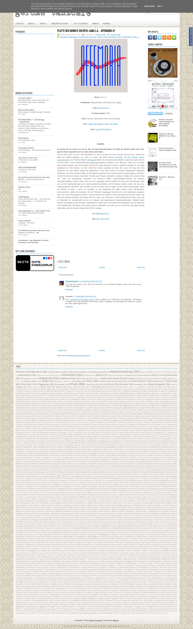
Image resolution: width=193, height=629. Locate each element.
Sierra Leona (44, 553)
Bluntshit (119, 410)
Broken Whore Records (167, 412)
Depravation (158, 432)
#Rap (119, 37)
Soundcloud (107, 129)
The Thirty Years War (94, 580)
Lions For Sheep (150, 501)
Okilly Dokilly (121, 522)
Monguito (19, 513)
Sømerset (104, 563)
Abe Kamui (144, 391)
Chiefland (91, 420)
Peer (49, 530)
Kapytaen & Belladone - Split (28, 233)
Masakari (63, 507)
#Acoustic (20, 372)
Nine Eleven (140, 517)
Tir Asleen (123, 586)
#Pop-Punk (122, 381)
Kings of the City (40, 493)
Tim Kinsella (77, 586)
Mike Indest (19, 511)
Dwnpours (171, 441)
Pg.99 (173, 530)
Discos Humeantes (64, 439)
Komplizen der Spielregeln (163, 493)
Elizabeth (60, 447)
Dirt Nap (27, 439)
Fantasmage (154, 451)
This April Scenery (129, 582)
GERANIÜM (115, 459)
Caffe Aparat (149, 414)
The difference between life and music (34, 230)
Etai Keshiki (97, 449)
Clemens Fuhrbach (97, 422)
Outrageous (171, 524)
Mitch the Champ (141, 511)
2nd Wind (63, 389)
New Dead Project (73, 517)
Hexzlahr (174, 472)
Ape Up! (139, 399)
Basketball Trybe (154, 405)
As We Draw (101, 401)
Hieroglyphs (52, 474)
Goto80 (73, 466)
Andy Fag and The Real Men (168, 397)
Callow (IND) (48, 416)
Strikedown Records (86, 561)
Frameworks (47, 457)
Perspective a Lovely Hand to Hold (92, 530)
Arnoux (61, 401)
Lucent (144, 503)
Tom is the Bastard (93, 588)
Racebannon (130, 536)
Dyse (25, 443)
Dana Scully (136, 428)
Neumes (39, 517)
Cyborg (72, 428)
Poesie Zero (148, 532)
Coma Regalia (83, 424)
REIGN (103, 536)
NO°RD (48, 515)
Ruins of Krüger (76, 544)
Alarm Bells (104, 393)
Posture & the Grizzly (35, 534)
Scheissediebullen (130, 546)
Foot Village (121, 455)
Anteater (75, 399)
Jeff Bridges (46, 484)
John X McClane (41, 486)
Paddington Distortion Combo (111, 526)
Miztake (166, 511)
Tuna (168, 592)
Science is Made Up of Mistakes (51, 549)
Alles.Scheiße (108, 395)
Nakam (63, 515)
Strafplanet (56, 561)
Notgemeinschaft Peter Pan (99, 520)
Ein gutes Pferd (91, 445)
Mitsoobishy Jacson (155, 511)
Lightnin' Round (30, 501)
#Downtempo (88, 375)
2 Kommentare (115, 34)
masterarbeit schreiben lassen (82, 299)
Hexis (167, 472)
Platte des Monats (81, 23)
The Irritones (168, 571)
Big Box (110, 408)
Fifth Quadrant (133, 453)
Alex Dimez (155, 393)
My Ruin (146, 513)
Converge (35, 426)
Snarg (18, 555)
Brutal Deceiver (46, 414)
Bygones (124, 414)
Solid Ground (141, 555)
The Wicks (160, 580)
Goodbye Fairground (40, 466)
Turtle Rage (54, 594)
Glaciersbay (82, 464)
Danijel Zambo (160, 428)
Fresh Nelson (114, 457)
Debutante (55, 432)
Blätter (141, 410)
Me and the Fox (164, 507)
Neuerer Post (62, 267)
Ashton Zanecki (160, 401)
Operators (98, 524)
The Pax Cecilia (97, 575)
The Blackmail (73, 567)
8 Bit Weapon (140, 389)
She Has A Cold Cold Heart (96, 551)
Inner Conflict (143, 480)
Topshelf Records (153, 588)
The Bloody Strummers (88, 567)
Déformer (43, 443)
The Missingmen (154, 573)
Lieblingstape (23, 197)
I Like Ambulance (171, 476)
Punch (29, 536)
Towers (53, 590)
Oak (58, 522)
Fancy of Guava (143, 451)
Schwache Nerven (21, 549)
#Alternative (35, 372)
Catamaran (58, 418)
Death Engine (162, 430)
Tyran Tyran (69, 594)
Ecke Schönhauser (163, 443)
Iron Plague (21, 482)
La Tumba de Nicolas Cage (32, 497)
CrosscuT (156, 426)
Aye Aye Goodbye (149, 403)
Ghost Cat (167, 462)
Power (57, 534)
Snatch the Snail (28, 555)
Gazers (76, 462)
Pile (19, 189)
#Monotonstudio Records (61, 381)
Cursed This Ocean (47, 428)
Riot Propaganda (165, 540)
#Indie (99, 37)
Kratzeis (56, 495)
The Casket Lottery (166, 567)
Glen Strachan (109, 464)
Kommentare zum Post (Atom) (78, 355)
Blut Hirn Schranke (130, 410)
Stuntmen (110, 561)
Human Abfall (159, 474)
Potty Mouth (48, 534)
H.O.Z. (128, 468)
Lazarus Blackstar (171, 497)
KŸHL (129, 495)
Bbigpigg (164, 405)
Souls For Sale (99, 557)
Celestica (96, 418)
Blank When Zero (70, 410)
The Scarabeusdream (56, 578)
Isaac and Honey (33, 482)
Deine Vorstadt (118, 432)
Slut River (145, 553)
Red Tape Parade (69, 538)
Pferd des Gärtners (162, 530)
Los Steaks (78, 503)
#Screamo (124, 384)
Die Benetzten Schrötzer (150, 434)
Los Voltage (88, 503)
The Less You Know (70, 573)
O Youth (28, 522)
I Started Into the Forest (92, 478)
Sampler (33, 23)
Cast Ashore (41, 418)
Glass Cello (91, 464)
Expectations (20, 451)
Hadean (18, 470)
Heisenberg (69, 472)
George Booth (107, 462)
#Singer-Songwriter (156, 384)
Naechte (55, 515)
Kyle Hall (107, 495)
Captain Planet (150, 416)
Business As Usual (87, 414)
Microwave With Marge (155, 509)
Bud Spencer (75, 414)
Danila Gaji (171, 428)
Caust (66, 418)
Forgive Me (167, 455)
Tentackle (130, 565)
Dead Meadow (123, 430)
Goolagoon (65, 466)
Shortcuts (174, 551)
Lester (160, 499)
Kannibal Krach (51, 488)
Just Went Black (134, 486)
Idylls (28, 480)
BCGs (175, 403)
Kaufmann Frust (124, 488)
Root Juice (139, 542)
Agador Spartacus (49, 393)
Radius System (141, 536)
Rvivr (113, 544)
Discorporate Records (49, 439)
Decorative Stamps (94, 432)
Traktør (105, 590)
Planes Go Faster (124, 532)
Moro (41, 513)
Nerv (17, 517)
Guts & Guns (109, 468)
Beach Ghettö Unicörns (23, 408)
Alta (152, 395)
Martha (48, 507)
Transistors (113, 590)
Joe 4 (121, 484)
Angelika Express (23, 399)
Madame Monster (47, 505)
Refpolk (111, 538)
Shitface (145, 551)
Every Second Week (127, 449)
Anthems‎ (83, 399)
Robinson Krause (68, 542)
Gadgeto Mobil (144, 459)
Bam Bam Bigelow (105, 405)
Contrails (19, 426)
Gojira (168, 464)
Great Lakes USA (138, 466)
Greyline (149, 466)
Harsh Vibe (132, 470)
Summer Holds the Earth (33, 563)
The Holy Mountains (116, 571)
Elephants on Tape (30, 447)
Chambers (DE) (133, 418)
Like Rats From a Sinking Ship (86, 501)
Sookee (56, 557)
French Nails (104, 457)
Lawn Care (145, 497)
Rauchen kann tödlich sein (35, 538)
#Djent (57, 375)
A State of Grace (37, 391)
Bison (164, 408)
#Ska (172, 384)
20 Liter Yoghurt (46, 389)
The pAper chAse (56, 582)
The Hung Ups (129, 571)
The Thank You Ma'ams (77, 580)
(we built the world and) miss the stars (34, 177)
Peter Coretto (121, 530)
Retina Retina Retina (68, 540)
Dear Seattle (144, 430)
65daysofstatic (116, 389)
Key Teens (96, 490)
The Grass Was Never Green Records (52, 571)
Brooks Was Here (21, 414)
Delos (127, 432)
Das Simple (38, 430)
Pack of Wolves (87, 526)
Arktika (44, 401)
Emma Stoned (95, 447)
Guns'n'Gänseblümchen (95, 468)
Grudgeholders (57, 468)
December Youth (81, 432)
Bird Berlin (146, 408)
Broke (156, 412)
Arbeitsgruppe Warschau (152, 399)
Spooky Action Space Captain (67, 559)
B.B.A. (159, 403)
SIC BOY (133, 544)
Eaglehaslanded (86, 443)
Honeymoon (97, 474)
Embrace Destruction (71, 447)
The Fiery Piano (117, 569)
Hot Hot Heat (127, 474)
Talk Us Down (22, 565)
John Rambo (29, 486)
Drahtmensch (92, 441)
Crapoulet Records (118, 426)
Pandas (20, 528)
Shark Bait (73, 551)
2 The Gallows (33, 389)
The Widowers (170, 580)
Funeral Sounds (59, 459)
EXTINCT (74, 443)
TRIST (112, 563)
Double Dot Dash (52, 441)
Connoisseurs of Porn (144, 424)
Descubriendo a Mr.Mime (109, 434)
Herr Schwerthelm (132, 472)
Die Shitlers (70, 437)
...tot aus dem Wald (154, 387)
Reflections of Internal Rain (97, 538)
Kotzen (41, 495)
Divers (153, 439)
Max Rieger (121, 507)
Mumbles (94, 513)
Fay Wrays (52, 453)
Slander (84, 553)
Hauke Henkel (152, 470)
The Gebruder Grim (156, 569)
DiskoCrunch (100, 439)
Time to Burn (113, 586)
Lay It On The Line (157, 497)
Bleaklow (81, 410)
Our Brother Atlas (115, 524)
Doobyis (32, 441)
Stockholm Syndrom (22, 561)
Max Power (111, 507)
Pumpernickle (20, 536)
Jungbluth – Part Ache (26, 223)
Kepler (89, 490)
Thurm (145, 584)
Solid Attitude (130, 555)
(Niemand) (122, 387)
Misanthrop (93, 511)
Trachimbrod (80, 590)
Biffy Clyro (102, 408)
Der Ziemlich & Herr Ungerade (56, 434)
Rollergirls (120, 542)
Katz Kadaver (113, 488)
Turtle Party (44, 594)
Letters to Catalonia (171, 499)
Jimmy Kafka (102, 484)
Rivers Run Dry (47, 542)
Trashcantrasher (154, 590)
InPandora (99, 480)
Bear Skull (36, 408)
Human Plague (31, 476)
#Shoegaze (138, 384)
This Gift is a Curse (156, 582)
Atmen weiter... (47, 403)
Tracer (71, 590)
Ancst (63, 397)
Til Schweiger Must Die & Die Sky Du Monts (57, 586)
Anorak (39, 399)
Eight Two (80, 445)
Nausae (120, 515)
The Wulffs (20, 582)
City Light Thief (66, 422)
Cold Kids (167, 422)
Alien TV (44, 395)
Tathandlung (60, 565)
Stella (173, 559)
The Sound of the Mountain (153, 578)
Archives (169, 113)
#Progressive (43, 384)
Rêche (120, 544)
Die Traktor (80, 437)
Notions (112, 520)
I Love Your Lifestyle (24, 478)
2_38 (56, 389)
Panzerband (29, 528)
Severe (156, 549)
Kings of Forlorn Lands (25, 493)
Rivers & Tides (35, 542)
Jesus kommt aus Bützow (80, 484)
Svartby (68, 563)
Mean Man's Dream (29, 509)
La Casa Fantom (151, 495)
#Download (64, 37)
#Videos (59, 387)
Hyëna (53, 476)
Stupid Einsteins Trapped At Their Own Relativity (131, 561)
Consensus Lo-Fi (159, 424)
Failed (111, 451)
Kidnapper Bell (124, 490)
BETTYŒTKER (33, 405)
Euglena (105, 449)
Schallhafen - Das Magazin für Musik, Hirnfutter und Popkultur (33, 241)
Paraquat (76, 528)
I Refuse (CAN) (54, 478)
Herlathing (121, 472)
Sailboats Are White (24, 546)
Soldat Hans (106, 555)
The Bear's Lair (47, 567)
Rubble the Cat (31, 544)
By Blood (116, 414)
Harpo (102, 470)
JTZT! (96, 482)
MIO (163, 503)
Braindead (95, 412)
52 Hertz (106, 389)
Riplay (175, 540)
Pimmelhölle (65, 532)
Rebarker (49, 538)
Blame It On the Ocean (55, 410)
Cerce (104, 418)
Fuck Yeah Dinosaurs (30, 459)
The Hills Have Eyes (101, 571)
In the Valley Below (87, 480)
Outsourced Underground (24, 526)
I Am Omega (88, 476)
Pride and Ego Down (87, 534)
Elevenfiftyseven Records (46, 447)
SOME (141, 544)
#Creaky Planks (172, 372)
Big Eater (118, 408)
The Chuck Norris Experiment (34, 569)
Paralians (68, 528)
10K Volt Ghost (170, 387)
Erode (52, 449)
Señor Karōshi (20, 551)
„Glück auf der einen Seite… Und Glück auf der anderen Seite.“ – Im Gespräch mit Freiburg (34, 201)
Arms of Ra (52, 401)
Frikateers (134, 457)
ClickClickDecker (111, 422)
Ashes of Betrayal (146, 401)
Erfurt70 (35, 449)
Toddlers (161, 586)
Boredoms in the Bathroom (35, 412)
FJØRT (69, 451)
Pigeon (55, 532)
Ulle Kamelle (95, 594)
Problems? (122, 534)
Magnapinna (59, 505)
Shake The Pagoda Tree (59, 551)
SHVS (126, 544)
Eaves (132, 443)
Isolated (54, 482)
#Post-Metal (157, 381)
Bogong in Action (164, 410)
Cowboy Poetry (104, 426)
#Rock (111, 384)
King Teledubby (172, 490)
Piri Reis (93, 532)
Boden (154, 410)
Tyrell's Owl (79, 594)
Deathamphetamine (43, 432)
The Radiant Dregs (171, 575)
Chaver (18, 420)
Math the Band (73, 507)
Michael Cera (142, 509)
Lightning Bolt (41, 501)
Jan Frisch (171, 482)
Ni (92, 517)
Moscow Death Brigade (52, 513)
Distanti (116, 439)
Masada (55, 507)
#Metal (45, 381)
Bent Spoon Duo (81, 408)
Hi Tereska (29, 474)
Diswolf (146, 439)
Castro (50, 418)
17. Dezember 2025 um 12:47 (84, 296)
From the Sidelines (153, 457)
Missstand (130, 511)
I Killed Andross (157, 476)
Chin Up (98, 420)
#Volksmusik (126, 37)
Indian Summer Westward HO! (114, 480)
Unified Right (124, 594)
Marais (151, 505)
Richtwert (143, 540)
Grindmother (171, 466)
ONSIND (51, 522)
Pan (175, 526)
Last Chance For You (118, 497)
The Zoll (28, 582)
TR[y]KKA (119, 563)
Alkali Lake (60, 395)
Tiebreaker (168, 584)
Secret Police (123, 549)
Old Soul (158, 522)
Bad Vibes (83, 405)
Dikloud (162, 437)
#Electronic (129, 375)
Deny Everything (147, 432)
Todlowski (28, 588)
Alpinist (131, 395)
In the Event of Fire (73, 480)
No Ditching (157, 517)
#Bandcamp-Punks (98, 372)
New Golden (85, 517)
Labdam (57, 497)
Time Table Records (100, 586)
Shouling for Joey (23, 553)
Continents (171, 424)
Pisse (100, 532)
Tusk (62, 594)
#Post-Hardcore (138, 381)
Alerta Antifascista (143, 393)
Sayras (120, 546)
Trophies (89, 592)
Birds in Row (156, 408)
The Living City (83, 573)
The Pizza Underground (140, 575)
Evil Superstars (170, 449)
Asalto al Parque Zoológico (116, 401)
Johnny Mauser (66, 486)
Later (128, 497)
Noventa (137, 520)
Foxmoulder (22, 457)
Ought (105, 524)
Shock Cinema (154, 551)
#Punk (73, 384)
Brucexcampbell (34, 414)
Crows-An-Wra (165, 426)
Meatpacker (41, 509)
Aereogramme (172, 391)
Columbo (74, 424)
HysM (46, 476)
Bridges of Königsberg (117, 412)
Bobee (147, 410)
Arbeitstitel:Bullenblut (22, 401)
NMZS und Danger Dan (35, 515)
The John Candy (40, 573)
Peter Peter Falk (143, 530)
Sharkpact (82, 551)
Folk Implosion (93, 455)
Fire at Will (49, 455)
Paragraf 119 (58, 528)
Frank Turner (57, 457)
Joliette (75, 486)
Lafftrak (80, 497)
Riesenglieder (153, 540)
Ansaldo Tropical (64, 399)
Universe (133, 594)
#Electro (99, 375)
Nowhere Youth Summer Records (153, 520)
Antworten (69, 289)
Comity (101, 424)
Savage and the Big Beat (98, 546)
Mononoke (27, 513)
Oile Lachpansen (109, 522)
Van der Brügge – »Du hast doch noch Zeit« (34, 150)
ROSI (110, 536)
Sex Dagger (164, 549)
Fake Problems (120, 451)
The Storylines (51, 580)
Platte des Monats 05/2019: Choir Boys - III (168, 136)
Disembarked (89, 439)
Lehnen (75, 499)
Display (109, 439)
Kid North (105, 490)
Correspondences (58, 426)
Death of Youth (30, 432)
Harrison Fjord (122, 470)
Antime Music (120, 399)
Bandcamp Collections (61, 23)
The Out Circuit (67, 575)
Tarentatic (51, 565)
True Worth (126, 592)
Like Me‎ (71, 501)
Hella (77, 472)
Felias (76, 453)
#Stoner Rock (45, 387)
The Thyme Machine (109, 580)
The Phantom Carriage (124, 575)
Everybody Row (141, 449)
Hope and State (115, 474)
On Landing (19, 524)
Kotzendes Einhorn (26, 148)
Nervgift (24, 517)
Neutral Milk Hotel (49, 517)
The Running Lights (41, 578)
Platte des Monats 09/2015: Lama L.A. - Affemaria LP (86, 30)
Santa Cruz (71, 546)
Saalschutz (157, 544)
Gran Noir (94, 466)
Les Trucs (152, 499)
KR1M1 (18, 488)
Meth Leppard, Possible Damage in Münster (34, 112)
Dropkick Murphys (104, 441)
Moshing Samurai (67, 513)
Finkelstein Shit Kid (22, 455)
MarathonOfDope (169, 505)
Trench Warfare (34, 592)
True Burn (118, 592)
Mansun (144, 505)
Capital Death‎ (127, 416)
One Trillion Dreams (69, 524)
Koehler (131, 493)
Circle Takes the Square (44, 422)
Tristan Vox (80, 592)
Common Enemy (111, 424)
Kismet (50, 493)
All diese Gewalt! (72, 395)
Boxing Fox (76, 412)
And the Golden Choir (83, 397)
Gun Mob (82, 468)
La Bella (141, 495)
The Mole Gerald (167, 573)
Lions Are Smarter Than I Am (134, 501)
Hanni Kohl (68, 470)
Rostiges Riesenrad (171, 542)
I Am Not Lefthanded (74, 476)
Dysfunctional (33, 443)
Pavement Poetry (23, 530)
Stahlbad (118, 559)
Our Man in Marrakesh (145, 524)
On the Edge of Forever (33, 524)
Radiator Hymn (24, 187)
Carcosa (160, 416)
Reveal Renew (94, 540)
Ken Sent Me (53, 490)
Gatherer (19, 462)
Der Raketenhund (21, 434)
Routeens (21, 544)
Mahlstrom (69, 505)
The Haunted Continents (84, 571)
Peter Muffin (131, 530)
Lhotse (20, 501)
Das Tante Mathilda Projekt (52, 430)
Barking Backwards (126, 405)
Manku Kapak (111, 505)
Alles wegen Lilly (96, 395)
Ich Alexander (153, 478)
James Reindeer (161, 482)
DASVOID (100, 428)
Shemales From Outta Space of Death (119, 551)
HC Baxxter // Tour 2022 (27, 170)
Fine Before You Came (168, 453)
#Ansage (62, 372)
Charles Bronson (146, 418)
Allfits (116, 395)
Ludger (151, 503)
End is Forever (134, 447)
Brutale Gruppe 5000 (61, 414)
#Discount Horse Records (45, 375)
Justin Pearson (146, 486)
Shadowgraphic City (33, 551)
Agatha (60, 393)
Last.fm (98, 129)
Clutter (128, 422)
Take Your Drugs (172, 563)
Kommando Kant (147, 493)
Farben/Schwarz (166, 451)
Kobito (114, 493)
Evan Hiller (114, 449)
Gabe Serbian (133, 459)
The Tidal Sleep (124, 580)
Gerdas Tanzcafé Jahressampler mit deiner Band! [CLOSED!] (166, 123)
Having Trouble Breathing (36, 472)
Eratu (28, 449)
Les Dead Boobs (141, 499)
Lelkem (117, 499)
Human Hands (170, 474)
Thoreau (45, 584)
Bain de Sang (93, 405)
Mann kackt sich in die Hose (129, 505)
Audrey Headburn (66, 403)
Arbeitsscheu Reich (169, 399)
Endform (144, 447)
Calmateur (57, 416)
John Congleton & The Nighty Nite (156, 484)
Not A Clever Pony (82, 520)
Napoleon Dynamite (80, 515)
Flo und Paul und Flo (79, 455)
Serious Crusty (100, 34)
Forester (159, 455)
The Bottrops (112, 567)
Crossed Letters (24, 98)
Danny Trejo (20, 430)
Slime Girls (104, 553)
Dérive (51, 443)
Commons (122, 424)
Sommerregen (20, 557)
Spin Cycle (43, 559)
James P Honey (148, 482)
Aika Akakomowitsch (83, 393)
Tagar (150, 563)
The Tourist (134, 580)
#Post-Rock (26, 384)
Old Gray (150, 522)
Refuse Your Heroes (122, 538)
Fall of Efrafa (131, 451)
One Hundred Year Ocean (52, 524)
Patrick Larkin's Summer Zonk (143, 528)
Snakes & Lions (170, 553)
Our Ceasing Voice (130, 524)
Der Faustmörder (169, 432)
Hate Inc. (141, 470)
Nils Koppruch (129, 517)
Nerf (173, 515)
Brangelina (104, 412)
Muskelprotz (128, 513)
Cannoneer (105, 416)
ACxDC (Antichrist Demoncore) (95, 391)
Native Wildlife (111, 515)
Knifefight (89, 493)
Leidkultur (94, 499)
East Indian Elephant (100, 443)
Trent (42, 592)
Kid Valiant (114, 490)
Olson (173, 522)
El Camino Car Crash (142, 445)
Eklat (121, 445)
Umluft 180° (113, 594)
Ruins (67, 544)
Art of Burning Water (88, 401)
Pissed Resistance (110, 532)
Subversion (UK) (169, 561)
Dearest (152, 430)
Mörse (175, 513)
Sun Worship (47, 563)
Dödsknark (58, 443)
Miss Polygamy (104, 511)
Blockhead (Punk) (108, 410)
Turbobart (26, 594)
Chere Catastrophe (62, 420)
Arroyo (78, 401)
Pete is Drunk (110, 530)
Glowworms (133, 464)
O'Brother (36, 522)
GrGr (79, 466)
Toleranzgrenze (60, 588)
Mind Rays (50, 511)
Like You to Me (103, 501)
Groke (18, 468)
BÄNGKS (133, 414)
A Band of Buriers (152, 389)
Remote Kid (156, 538)
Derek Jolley (87, 434)
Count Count (80, 426)
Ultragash (104, 594)
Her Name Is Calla (110, 472)
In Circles (42, 480)
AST (120, 391)
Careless (168, 416)
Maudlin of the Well (86, 507)
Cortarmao (70, 426)
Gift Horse (34, 464)
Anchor (56, 397)
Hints (60, 474)
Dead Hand (101, 430)
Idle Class (21, 480)
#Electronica (73, 37)
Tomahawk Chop (107, 588)
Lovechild (136, 503)
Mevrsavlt (132, 509)
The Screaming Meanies (72, 578)
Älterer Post (141, 267)
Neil (137, 515)
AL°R (109, 391)
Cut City (65, 428)
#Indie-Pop (118, 378)
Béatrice (140, 414)
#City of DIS (160, 372)
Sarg (78, 546)
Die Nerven (52, 437)
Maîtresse (131, 507)
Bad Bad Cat (63, 405)
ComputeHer (132, 424)
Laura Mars (136, 497)
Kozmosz (48, 495)
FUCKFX (77, 451)
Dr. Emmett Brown (79, 441)
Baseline (143, 405)
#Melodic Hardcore (30, 381)
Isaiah (43, 482)
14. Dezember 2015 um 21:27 (90, 281)
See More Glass (135, 549)
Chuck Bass (30, 422)
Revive (104, 540)
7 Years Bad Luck (128, 389)
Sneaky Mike (41, 555)
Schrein (172, 546)
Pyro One (57, 536)
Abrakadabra (154, 391)
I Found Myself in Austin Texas (103, 476)
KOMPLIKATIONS (169, 486)
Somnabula (31, 557)
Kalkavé (31, 488)
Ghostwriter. (25, 464)
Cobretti (145, 422)
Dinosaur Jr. (171, 437)
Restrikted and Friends (46, 540)
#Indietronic (145, 378)
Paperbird (49, 528)
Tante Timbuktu (34, 565)
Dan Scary (127, 428)
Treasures (172, 590)
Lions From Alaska (164, 501)
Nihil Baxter (107, 517)
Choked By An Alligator (111, 420)
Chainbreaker (112, 418)
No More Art (24, 520)
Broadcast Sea (146, 412)
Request (33, 540)
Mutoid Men (138, 513)
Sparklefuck (142, 557)
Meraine (114, 509)
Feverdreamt (111, 453)
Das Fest (29, 430)
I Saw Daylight (66, 478)
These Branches (109, 582)
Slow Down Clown (127, 553)
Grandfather (115, 466)
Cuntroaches (34, 428)
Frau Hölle (85, 457)
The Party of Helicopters (82, 575)
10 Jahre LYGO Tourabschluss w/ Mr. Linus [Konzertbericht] (168, 165)
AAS (82, 391)
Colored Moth (65, 424)
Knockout (97, 493)
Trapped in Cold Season (138, 590)
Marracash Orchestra (37, 507)
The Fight (128, 569)
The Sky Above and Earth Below (132, 578)
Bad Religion (73, 405)
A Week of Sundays (65, 391)
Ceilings (80, 418)
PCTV (59, 526)
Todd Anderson (151, 586)
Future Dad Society (73, 459)
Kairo (24, 488)
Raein (151, 536)
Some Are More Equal (167, 555)
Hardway (88, 470)
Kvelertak (93, 495)
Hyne (40, 476)
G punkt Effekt (93, 459)
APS (115, 391)
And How (71, 397)
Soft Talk (91, 555)
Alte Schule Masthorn (162, 395)
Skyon (77, 553)
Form (175, 455)
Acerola (163, 391)
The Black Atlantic (60, 567)
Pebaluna (43, 530)
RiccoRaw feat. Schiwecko (130, 540)
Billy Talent (136, 408)
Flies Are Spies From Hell (63, 455)
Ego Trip (62, 445)
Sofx (98, 555)
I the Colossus (131, 478)
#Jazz (164, 379)
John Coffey (140, 484)
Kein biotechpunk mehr (26, 140)
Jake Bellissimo (135, 482)
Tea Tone (84, 565)
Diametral (137, 434)
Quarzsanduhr (80, 536)
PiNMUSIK (95, 23)
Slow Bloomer (114, 553)
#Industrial (156, 378)
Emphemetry (123, 447)
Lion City (113, 501)
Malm (102, 505)
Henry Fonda (97, 472)
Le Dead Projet (22, 499)
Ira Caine (152, 480)
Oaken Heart (66, 522)
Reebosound (82, 538)
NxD (173, 520)
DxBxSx (18, 443)
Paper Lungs (39, 528)
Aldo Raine (124, 393)
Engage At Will (154, 447)
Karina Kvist (78, 488)
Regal (141, 538)
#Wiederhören (111, 387)
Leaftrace (33, 499)
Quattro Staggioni (92, 536)
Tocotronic (140, 586)
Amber (29, 397)
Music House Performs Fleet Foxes (111, 513)
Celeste (87, 418)
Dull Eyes (154, 441)
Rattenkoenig (20, 538)
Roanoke (57, 542)
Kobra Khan (122, 493)
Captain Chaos (138, 416)
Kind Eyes (162, 490)
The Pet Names (109, 575)
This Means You (21, 584)
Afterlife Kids (36, 393)
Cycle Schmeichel (83, 428)
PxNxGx (49, 536)
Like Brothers (53, 501)
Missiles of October (118, 511)
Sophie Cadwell (66, 557)
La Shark (19, 497)
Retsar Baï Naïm (82, 540)
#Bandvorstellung (121, 371)
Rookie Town (129, 542)
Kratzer (63, 495)
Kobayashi (106, 493)
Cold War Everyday (29, 424)
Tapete (43, 565)
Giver (74, 464)
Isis (48, 482)
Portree (169, 532)
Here (97, 219)
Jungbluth (110, 486)
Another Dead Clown (50, 399)
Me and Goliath (152, 507)
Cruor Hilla (24, 428)
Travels (164, 590)
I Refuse (44, 478)
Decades (63, 432)
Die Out (60, 437)
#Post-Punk (171, 381)
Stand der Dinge (144, 559)
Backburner (53, 405)
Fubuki (169, 457)
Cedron (72, 418)
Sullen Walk (19, 563)
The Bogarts (102, 567)
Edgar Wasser (52, 445)
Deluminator (135, 432)
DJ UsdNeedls (110, 428)
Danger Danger (147, 428)
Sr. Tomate (88, 559)
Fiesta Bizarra (122, 453)
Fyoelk (84, 459)
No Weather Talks (46, 520)
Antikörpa (111, 399)
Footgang (130, 455)
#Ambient (51, 372)
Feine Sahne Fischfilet (65, 453)
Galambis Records (158, 459)
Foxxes (30, 457)
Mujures (86, 513)
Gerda (116, 462)
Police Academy (159, 532)
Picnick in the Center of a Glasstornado (38, 532)
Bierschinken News (26, 110)
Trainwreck (90, 590)
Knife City (81, 493)
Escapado (87, 449)
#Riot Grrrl (99, 384)
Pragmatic (74, 534)
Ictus (167, 478)
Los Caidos (69, 503)
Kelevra (30, 490)
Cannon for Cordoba (93, 416)
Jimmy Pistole (113, 484)
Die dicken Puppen (92, 437)
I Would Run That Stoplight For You (113, 478)
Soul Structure (87, 557)
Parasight (84, 528)
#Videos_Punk (72, 387)
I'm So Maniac (142, 478)
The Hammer (70, 571)
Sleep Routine (93, 553)
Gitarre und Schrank (54, 464)
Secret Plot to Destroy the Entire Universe (103, 549)
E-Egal (67, 443)
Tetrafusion (160, 565)
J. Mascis (73, 482)
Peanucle (34, 530)
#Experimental (84, 37)
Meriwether (123, 509)
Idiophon (174, 478)
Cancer (73, 416)
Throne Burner (127, 584)
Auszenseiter (101, 403)
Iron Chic (174, 480)
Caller (168, 414)
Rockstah (100, 542)
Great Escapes (126, 466)
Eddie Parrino (33, 445)
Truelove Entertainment (150, 592)
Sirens (63, 553)
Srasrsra (97, 559)
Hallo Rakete (44, 470)
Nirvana (149, 517)
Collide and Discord (52, 424)
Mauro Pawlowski (100, 507)
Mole (173, 511)
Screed (66, 549)
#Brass (142, 372)
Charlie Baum (158, 418)
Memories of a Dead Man (102, 509)
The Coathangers (51, 569)
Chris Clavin (138, 420)
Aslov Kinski (171, 401)
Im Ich (35, 480)
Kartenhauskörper (90, 488)
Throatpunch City (115, 584)
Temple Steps (120, 565)
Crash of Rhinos (131, 426)
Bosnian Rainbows (51, 412)
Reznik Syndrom (114, 540)
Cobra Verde (136, 422)
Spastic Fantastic (154, 557)
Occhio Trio (75, 522)
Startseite (20, 23)
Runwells (106, 544)
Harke (96, 470)
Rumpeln (98, 544)
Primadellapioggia (102, 534)
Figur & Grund (145, 453)
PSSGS (77, 526)
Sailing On (36, 546)
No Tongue (34, 520)
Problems (114, 534)
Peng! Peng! (58, 530)
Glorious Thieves (122, 464)
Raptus (172, 536)
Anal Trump (48, 397)
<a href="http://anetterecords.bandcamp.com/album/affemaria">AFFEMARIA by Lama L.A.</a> (100, 136)
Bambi (115, 405)
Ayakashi (138, 403)
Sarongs (85, 546)
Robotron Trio (90, 542)
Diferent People (139, 437)
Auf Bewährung (79, 403)
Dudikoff (134, 441)
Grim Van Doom (159, 466)
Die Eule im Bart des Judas (37, 437)
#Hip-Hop (93, 37)
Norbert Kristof (68, 520)
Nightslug (99, 517)
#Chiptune (150, 372)
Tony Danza (133, 588)
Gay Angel (46, 462)
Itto (60, 482)
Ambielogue (38, 397)
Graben (86, 466)
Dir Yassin (19, 439)
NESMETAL (22, 515)
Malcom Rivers (80, 505)
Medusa (49, 509)
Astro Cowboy (35, 403)
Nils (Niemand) (118, 517)
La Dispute (171, 495)
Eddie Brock (22, 445)
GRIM (124, 459)
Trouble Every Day (100, 592)
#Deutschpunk (25, 375)
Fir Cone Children (37, 455)
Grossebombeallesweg (43, 468)
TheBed (66, 582)
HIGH (143, 468)
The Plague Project (157, 575)
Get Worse (158, 462)
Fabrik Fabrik (87, 451)
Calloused (28, 416)
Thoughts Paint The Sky (67, 584)
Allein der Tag (84, 395)
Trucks (110, 592)
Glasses (100, 464)
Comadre (94, 424)
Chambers (122, 418)
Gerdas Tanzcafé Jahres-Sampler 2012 (167, 149)
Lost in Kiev (116, 503)
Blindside (89, 410)
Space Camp (121, 557)
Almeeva (124, 395)
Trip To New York (58, 592)
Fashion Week (41, 453)
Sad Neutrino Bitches (170, 544)
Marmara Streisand (22, 507)
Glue (141, 464)
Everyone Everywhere (155, 449)
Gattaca (37, 462)
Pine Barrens (84, 532)
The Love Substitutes (107, 573)
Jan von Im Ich (20, 484)
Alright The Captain (142, 395)
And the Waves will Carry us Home (102, 397)
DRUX (119, 428)
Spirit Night (52, 559)
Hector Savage (59, 472)
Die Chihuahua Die (166, 434)
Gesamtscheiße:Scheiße (145, 462)
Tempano (103, 565)
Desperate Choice (125, 434)
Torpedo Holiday (166, 588)
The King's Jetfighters (54, 573)
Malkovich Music (92, 505)
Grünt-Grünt (67, 468)
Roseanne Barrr (150, 542)
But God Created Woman (103, 414)
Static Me (166, 559)
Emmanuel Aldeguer (109, 447)
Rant (165, 536)
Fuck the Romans (45, 459)
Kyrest (115, 495)
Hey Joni (21, 474)
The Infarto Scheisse (143, 571)
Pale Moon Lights (156, 526)
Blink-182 (97, 410)
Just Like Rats (121, 486)
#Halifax (33, 378)
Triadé (49, 592)
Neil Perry (144, 515)
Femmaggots (92, 453)
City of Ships (77, 422)
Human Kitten (20, 476)
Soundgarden (110, 557)
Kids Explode (135, 490)
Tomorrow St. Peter (121, 588)
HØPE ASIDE (61, 476)
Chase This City (170, 418)
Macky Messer (34, 505)
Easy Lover (123, 443)
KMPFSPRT (157, 486)
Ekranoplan (128, 445)
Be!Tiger (172, 405)
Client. (121, 422)
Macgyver (25, 505)
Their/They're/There (77, 582)
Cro (149, 426)
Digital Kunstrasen (152, 437)
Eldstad (172, 445)
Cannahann (81, 416)
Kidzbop (144, 490)
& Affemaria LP (100, 213)
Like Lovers (63, 501)
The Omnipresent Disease (52, 575)
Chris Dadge (149, 420)
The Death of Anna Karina (88, 569)
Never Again (61, 517)
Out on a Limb (160, 524)
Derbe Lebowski (74, 434)
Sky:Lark (70, 553)
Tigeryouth (26, 586)
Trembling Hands (21, 592)
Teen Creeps (93, 565)
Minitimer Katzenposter (63, 511)
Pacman (96, 526)
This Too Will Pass (34, 584)
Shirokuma (136, 551)
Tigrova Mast (36, 586)
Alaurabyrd (114, 393)
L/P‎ (135, 495)
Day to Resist (91, 430)
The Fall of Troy (104, 569)
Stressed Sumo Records (69, 561)
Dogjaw (167, 439)
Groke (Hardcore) (27, 468)
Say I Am (112, 546)
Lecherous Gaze (43, 499)
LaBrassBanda (48, 497)
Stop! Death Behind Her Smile (40, 561)
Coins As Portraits (156, 422)
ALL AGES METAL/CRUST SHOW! (31, 213)
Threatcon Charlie (83, 584)
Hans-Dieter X (79, 470)
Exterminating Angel (33, 451)
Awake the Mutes (127, 403)
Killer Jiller (153, 490)
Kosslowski (25, 495)
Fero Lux (102, 453)
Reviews (44, 23)
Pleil (140, 532)
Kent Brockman (79, 490)
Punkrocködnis (24, 221)
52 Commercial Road (94, 389)
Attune (56, 403)
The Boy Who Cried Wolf (127, 567)
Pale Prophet (168, 526)
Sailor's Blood (46, 546)
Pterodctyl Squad (160, 534)
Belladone (61, 408)
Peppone (67, 530)
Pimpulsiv (74, 532)
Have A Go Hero (21, 472)
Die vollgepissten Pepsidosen (122, 437)
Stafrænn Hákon (108, 559)
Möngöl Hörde (166, 513)
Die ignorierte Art (105, 437)
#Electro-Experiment (115, 375)
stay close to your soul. (28, 158)
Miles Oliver (40, 511)
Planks (134, 532)
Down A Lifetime (66, 441)
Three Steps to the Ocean (100, 584)
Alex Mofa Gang (167, 393)
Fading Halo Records (100, 451)
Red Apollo (58, 538)
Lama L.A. (135, 37)
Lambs (97, 497)
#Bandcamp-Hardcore (78, 372)
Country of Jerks (92, 426)
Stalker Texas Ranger (130, 559)
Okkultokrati (141, 522)
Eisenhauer (113, 445)
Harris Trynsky (110, 470)
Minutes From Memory (80, 511)
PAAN (40, 526)
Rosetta (159, 542)
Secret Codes (83, 549)
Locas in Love (34, 503)
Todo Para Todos (39, 588)
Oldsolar (166, 522)
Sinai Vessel (54, 553)
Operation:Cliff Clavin (85, 524)
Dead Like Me (112, 430)
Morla (35, 513)
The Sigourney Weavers (100, 578)
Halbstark (26, 470)
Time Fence (87, 586)
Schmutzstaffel (142, 546)
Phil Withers (20, 532)
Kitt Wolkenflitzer (60, 493)
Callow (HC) (37, 416)
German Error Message (127, 462)
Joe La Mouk (130, 484)
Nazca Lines (129, 515)
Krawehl (70, 495)
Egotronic (71, 445)
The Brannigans (143, 567)
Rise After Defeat (23, 542)
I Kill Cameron (145, 476)
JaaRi (103, 482)
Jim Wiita (93, 484)
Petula (152, 530)
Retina (57, 540)
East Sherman (113, 443)
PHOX (65, 526)
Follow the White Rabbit (107, 455)
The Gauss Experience (140, 569)
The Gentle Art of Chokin (29, 571)
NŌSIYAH (19, 522)
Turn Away (35, 594)
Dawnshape (80, 430)
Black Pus (25, 410)
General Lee (85, 462)
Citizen (57, 422)
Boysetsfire (86, 412)
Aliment (52, 395)
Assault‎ (18, 403)
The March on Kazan (122, 573)
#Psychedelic (60, 384)
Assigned (26, 403)
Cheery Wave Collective (45, 420)
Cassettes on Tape (29, 418)
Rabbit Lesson (119, 536)
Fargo (175, 451)
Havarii (172, 470)
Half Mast (35, 470)
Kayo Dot (135, 488)
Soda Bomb (82, 555)
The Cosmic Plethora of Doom (68, 569)
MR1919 (169, 503)
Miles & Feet (30, 511)
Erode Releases (71, 449)
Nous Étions (128, 520)
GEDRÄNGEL (104, 459)
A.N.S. (76, 391)
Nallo (69, 515)
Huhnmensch (148, 474)
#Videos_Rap (84, 387)
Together (50, 588)
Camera (65, 416)
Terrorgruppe (140, 565)
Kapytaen (62, 488)
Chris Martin (159, 420)
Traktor (98, 590)
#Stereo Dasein (32, 387)
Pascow (115, 528)
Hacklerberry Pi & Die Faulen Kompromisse (161, 468)
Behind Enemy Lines (48, 408)
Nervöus (31, 517)
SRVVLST (149, 544)
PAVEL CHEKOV (49, 526)
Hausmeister (163, 470)
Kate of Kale (102, 488)
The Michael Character (139, 573)
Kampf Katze (40, 488)
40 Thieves (71, 389)
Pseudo (150, 534)
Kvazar (85, 495)
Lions (120, 501)
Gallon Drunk (170, 459)
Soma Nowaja (153, 555)
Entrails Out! (20, 449)
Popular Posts (155, 113)
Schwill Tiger (34, 549)
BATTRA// (167, 403)
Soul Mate (77, 557)
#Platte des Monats (110, 37)
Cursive (58, 428)
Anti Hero (92, 399)
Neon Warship (154, 515)
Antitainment (131, 399)
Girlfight (42, 464)
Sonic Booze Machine (44, 557)
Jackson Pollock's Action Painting (118, 482)
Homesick (87, 474)
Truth (162, 592)
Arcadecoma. (36, 401)
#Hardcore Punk (67, 378)
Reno (164, 538)
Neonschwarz (165, 515)
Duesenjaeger (143, 441)
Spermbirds (19, 559)
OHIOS (44, 522)
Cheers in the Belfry (29, 420)
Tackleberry (142, 563)
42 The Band (82, 389)
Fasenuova (21, 453)
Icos (161, 478)
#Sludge (19, 387)
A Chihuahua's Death (166, 389)
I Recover (37, 478)
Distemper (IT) (125, 439)
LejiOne (110, 499)
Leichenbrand (84, 499)
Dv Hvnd (162, 441)
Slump (137, 553)
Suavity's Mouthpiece (155, 561)
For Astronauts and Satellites (145, 455)
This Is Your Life (170, 582)
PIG (71, 526)
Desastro (96, 434)
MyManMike (155, 513)
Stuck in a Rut (99, 561)
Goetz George (159, 464)
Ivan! (65, 482)
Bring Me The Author (133, 412)
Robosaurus (80, 542)
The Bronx (153, 567)
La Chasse (162, 495)
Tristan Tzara (70, 592)
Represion (171, 538)
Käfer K (122, 495)
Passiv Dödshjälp (125, 528)
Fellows (83, 453)
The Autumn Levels (33, 567)
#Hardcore (45, 378)
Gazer (69, 462)
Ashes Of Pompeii (133, 401)
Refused (134, 538)
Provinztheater (133, 534)
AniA (32, 399)
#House (95, 378)
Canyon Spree (116, 416)
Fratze (78, 457)
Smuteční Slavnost (156, 553)
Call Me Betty (160, 414)
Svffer (75, 563)
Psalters (142, 534)
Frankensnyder (68, 457)
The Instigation (157, 571)
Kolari (138, 493)
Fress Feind (125, 457)
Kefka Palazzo (151, 488)
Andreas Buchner (142, 397)
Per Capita (75, 530)
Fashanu (30, 453)
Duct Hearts (125, 441)
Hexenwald (159, 472)
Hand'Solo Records (57, 470)
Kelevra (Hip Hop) (40, 490)
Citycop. (86, 422)
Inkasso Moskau (131, 480)
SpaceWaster (132, 557)
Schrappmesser (162, 546)
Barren (136, 405)
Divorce (160, 439)
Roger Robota (109, 542)
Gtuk (75, 468)
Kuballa (78, 495)
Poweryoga (64, 534)
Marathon (159, 505)
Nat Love (101, 515)
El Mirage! (164, 445)
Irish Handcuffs (163, 480)
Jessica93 (66, 484)
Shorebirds (165, 551)
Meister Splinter (74, 509)
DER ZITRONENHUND (27, 167)
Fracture (37, 457)
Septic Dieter (147, 549)
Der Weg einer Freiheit (37, 434)
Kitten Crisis (71, 493)
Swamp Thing (84, 563)
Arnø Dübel (69, 401)
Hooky (105, 474)
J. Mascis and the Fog (85, 482)
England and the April (168, 447)
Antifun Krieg (101, 399)
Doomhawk (41, 441)
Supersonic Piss (59, 563)
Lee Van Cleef (55, 499)
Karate (70, 488)
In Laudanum (52, 480)
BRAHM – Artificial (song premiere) (31, 179)
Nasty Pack (92, 515)
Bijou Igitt (127, 408)
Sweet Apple (95, 563)
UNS (87, 594)
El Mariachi (154, 445)
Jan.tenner (31, 484)
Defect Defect (107, 432)
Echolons (152, 443)
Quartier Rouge (68, 536)
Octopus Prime (86, 522)
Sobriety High (62, 555)
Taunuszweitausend (73, 565)
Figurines (155, 453)
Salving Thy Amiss (59, 546)
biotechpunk (23, 138)
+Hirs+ (131, 387)
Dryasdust (116, 441)
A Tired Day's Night (51, 391)
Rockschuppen (72, 281)
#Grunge (23, 379)
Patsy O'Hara (159, 528)
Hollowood (67, 474)
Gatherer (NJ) (28, 462)
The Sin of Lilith (115, 578)
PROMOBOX (106, 23)
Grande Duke (105, 466)
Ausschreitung (90, 403)
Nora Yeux (58, 520)
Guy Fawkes (119, 468)
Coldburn (40, 424)
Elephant (19, 447)
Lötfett (157, 503)
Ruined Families (58, 544)
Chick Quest (81, 420)
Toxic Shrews (62, 590)
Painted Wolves (127, 526)
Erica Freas (43, 449)
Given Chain (66, 464)
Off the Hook (97, 522)
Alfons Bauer (26, 395)
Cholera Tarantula (126, 420)
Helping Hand (85, 472)
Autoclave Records (114, 403)
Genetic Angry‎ (95, 462)
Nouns (120, 520)
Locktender (44, 503)
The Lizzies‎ (94, 573)
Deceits (71, 432)
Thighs (119, 582)
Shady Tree (46, 551)
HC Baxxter (135, 468)
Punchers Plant (39, 536)
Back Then (43, 405)
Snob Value (51, 555)
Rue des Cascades (44, 544)
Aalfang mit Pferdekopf (131, 391)
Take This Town (159, 563)
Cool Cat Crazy (45, 426)
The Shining (86, 578)
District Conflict (137, 439)
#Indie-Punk (132, 379)
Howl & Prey (137, 474)
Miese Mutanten (170, 509)
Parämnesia (106, 528)
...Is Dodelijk (140, 387)
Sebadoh (73, 549)
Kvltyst (100, 495)
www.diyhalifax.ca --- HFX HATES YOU (34, 211)
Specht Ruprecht (169, 557)
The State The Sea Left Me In (35, 580)
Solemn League (118, 555)
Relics (147, 538)
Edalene (174, 443)
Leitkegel (102, 499)
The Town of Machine (147, 580)
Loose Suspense (57, 503)
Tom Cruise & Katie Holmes (76, 588)
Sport (81, 559)
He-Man (49, 472)
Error (80, 449)
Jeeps (38, 484)
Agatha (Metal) (70, 393)
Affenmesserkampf (24, 393)
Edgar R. (43, 445)
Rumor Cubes (88, 544)
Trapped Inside (124, 590)
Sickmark (35, 553)
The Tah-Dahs (63, 580)
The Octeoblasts (36, 575)
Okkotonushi (131, 522)
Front (163, 457)
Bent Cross (70, 408)
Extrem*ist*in (45, 451)
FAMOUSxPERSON (58, 451)
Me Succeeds (140, 507)
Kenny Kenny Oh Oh (65, 490)
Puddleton (171, 534)
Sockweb (72, 555)
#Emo (154, 375)
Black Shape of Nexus (38, 410)
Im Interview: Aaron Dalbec (28, 160)
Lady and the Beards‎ (69, 497)
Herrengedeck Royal (147, 472)
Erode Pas (60, 449)
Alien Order (35, 395)
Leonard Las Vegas (128, 499)
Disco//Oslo (36, 439)
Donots (25, 441)
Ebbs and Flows (142, 443)
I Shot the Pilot (77, 478)
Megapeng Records (61, 509)
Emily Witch (84, 447)
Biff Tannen (92, 408)
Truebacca (136, 592)
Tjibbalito (131, 586)
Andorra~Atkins (129, 397)
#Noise (89, 381)
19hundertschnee (21, 389)
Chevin (72, 420)
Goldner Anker (27, 466)
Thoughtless (54, 584)
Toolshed (142, 588)
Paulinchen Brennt (171, 528)
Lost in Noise (127, 503)
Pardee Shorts (95, 528)
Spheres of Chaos (31, 559)
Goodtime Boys (54, 466)
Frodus (142, 457)
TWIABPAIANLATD (131, 563)
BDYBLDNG (22, 405)
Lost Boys (107, 503)
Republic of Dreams (22, 540)
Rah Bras (159, 536)
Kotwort (33, 495)
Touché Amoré (44, 590)
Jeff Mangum (57, 484)
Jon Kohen (83, 486)
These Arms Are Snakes (93, 582)
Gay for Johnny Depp (58, 462)
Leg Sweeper (66, 499)
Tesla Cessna (150, 565)
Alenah (133, 393)
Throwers (138, 584)
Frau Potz (94, 457)
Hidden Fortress (41, 474)
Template (111, 565)
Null (168, 520)
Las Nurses (105, 497)
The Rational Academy (25, 578)
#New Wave (76, 381)
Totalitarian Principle (31, 590)
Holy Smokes (77, 474)
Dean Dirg (134, 430)
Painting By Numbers (141, 526)
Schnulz (152, 546)
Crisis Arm (142, 426)
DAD (92, 428)
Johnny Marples (53, 486)
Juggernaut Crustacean (97, 486)
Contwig (26, 426)
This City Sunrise (142, 582)
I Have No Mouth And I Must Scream (127, 476)
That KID (169, 565)
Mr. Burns (78, 513)
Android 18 (153, 397)
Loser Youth (98, 503)
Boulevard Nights (65, 412)
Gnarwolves (149, 464)
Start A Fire (156, 559)
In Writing (61, 480)
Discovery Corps (78, 439)
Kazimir (142, 488)
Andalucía (119, 397)
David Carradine (69, 430)
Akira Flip (96, 393)
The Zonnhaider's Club (41, 582)
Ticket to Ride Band (156, 584)
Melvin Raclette (86, 509)
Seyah (173, 549)
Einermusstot (103, 445)
